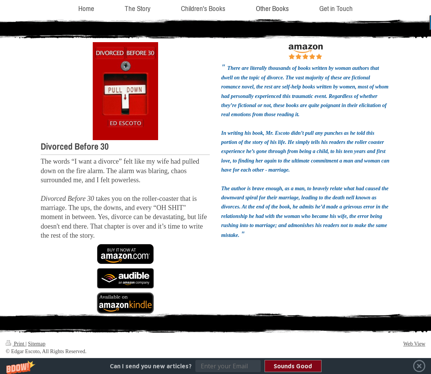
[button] (215, 366)
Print (15, 344)
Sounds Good (293, 366)
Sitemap (37, 344)
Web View (414, 344)
